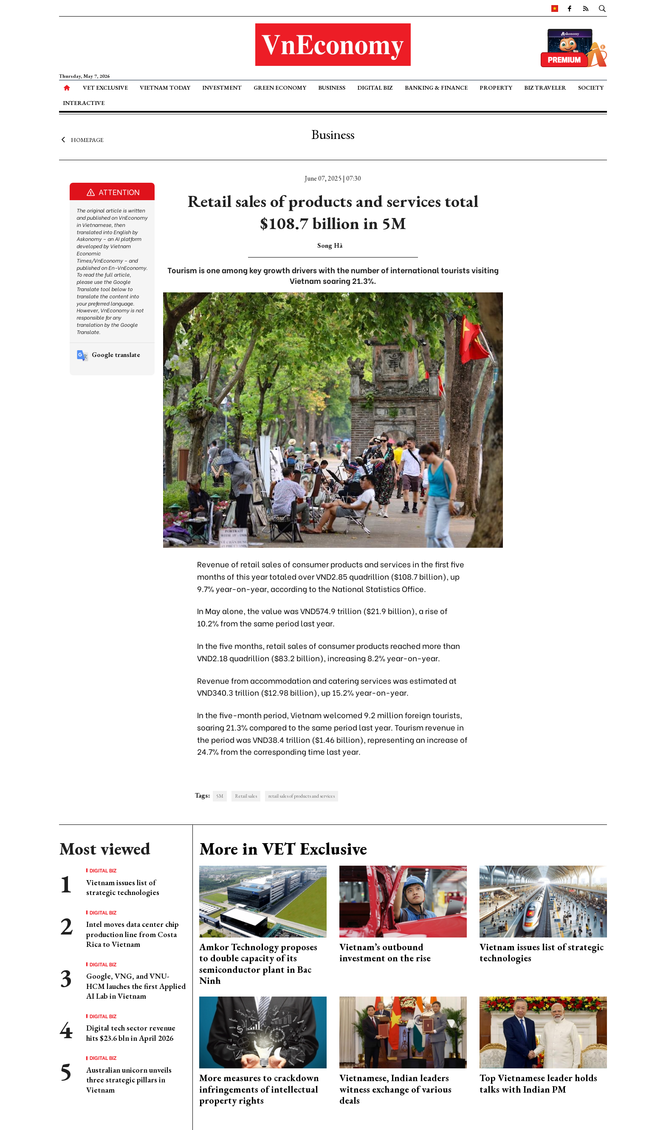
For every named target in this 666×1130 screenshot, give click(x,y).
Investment (222, 87)
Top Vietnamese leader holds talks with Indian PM (538, 1083)
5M (219, 796)
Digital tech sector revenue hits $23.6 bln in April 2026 (130, 1032)
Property (496, 87)
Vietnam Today (165, 87)
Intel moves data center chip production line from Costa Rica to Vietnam (132, 934)
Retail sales (246, 796)
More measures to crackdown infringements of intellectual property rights (259, 1089)
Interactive (83, 103)
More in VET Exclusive (283, 849)
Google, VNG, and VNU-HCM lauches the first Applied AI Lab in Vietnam (136, 986)
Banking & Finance (436, 87)
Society (591, 87)
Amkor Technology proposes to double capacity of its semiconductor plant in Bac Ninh (258, 964)
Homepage (81, 139)
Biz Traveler (545, 87)
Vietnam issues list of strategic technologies (122, 887)
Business (331, 87)
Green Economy (280, 87)
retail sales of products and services (301, 796)
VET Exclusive (105, 87)
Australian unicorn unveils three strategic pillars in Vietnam (129, 1080)
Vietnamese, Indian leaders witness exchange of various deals (395, 1089)
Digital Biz (374, 87)
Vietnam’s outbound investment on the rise (385, 952)
